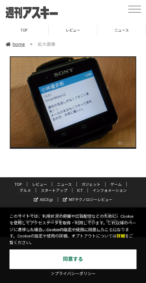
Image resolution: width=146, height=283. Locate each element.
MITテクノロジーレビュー (88, 199)
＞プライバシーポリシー (73, 273)
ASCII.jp (43, 199)
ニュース (121, 30)
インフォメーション (110, 190)
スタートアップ (54, 190)
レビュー (72, 30)
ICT (80, 190)
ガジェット (91, 184)
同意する (73, 259)
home (15, 44)
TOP (24, 30)
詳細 (121, 236)
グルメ (25, 190)
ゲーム (116, 184)
